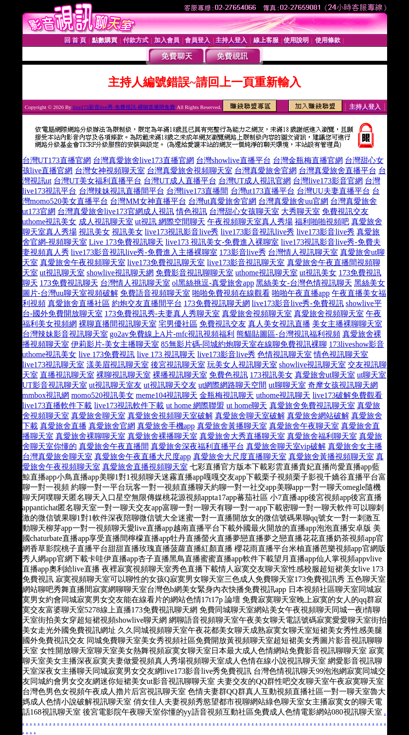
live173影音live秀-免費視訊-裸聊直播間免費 (124, 107)
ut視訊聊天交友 (169, 385)
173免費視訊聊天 (69, 283)
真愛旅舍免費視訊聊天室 (312, 405)
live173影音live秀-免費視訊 (298, 303)
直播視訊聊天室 (67, 375)
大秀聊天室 (300, 211)
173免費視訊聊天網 (217, 303)
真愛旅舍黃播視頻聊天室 (331, 456)
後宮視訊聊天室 (178, 364)
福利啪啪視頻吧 (322, 221)
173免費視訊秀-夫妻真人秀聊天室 (162, 313)
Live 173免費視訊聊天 (126, 242)
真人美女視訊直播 (279, 324)
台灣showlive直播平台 (233, 160)
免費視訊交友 (345, 211)
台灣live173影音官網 (328, 181)
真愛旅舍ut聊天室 (325, 375)
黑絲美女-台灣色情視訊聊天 (304, 283)
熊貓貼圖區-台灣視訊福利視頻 (288, 334)
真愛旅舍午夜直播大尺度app (142, 456)
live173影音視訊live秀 (257, 232)
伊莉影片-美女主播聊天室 (115, 344)
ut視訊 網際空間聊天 (170, 221)
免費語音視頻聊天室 (155, 293)
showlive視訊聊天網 (120, 273)
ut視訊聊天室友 (115, 385)
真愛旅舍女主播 (355, 446)
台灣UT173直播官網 (56, 160)
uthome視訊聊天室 (266, 273)
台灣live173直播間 (197, 191)
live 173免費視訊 (107, 354)
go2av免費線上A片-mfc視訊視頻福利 (172, 334)
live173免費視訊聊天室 (166, 262)
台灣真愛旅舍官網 (265, 170)
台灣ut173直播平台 (263, 191)
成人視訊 (158, 211)
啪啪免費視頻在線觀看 (231, 293)
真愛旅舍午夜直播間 (114, 446)
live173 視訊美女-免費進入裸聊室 (222, 242)
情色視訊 (191, 211)
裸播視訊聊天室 (180, 375)
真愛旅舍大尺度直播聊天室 (239, 456)
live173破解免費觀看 (347, 395)
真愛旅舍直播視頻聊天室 (145, 467)
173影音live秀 (242, 252)
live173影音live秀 (325, 232)
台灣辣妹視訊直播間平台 (121, 191)
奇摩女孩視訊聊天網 (343, 385)
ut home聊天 (247, 405)
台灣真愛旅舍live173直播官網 (143, 160)
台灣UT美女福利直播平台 (97, 181)
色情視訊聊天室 (284, 354)
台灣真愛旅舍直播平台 (337, 170)
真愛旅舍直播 (63, 426)
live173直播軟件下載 (57, 405)
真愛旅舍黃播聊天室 (232, 426)
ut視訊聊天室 (62, 273)
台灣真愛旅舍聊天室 (57, 456)
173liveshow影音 (356, 344)
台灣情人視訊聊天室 (303, 252)
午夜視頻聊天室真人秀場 (250, 221)
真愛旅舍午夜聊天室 (304, 426)
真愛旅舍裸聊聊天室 (90, 436)
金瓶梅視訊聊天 (226, 395)
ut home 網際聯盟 (195, 405)
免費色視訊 (228, 375)
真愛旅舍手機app (166, 426)
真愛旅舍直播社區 (79, 303)
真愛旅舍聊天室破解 (250, 416)
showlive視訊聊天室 (312, 364)
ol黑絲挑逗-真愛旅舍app (213, 283)
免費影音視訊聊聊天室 (194, 273)
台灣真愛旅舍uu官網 (293, 201)
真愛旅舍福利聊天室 (322, 436)
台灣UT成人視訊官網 (254, 181)
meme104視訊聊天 (166, 395)
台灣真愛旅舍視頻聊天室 (189, 170)
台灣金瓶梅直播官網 (308, 160)
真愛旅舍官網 (112, 426)
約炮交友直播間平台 (147, 303)
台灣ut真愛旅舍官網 (222, 201)
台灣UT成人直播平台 (179, 181)
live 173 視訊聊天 (166, 354)
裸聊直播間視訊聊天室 (118, 324)
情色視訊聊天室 (341, 354)
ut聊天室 (371, 375)
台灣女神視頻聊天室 (110, 170)
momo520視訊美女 (102, 395)
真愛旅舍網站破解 (318, 416)
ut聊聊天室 (286, 385)
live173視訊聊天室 (53, 364)
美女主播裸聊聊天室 (347, 324)
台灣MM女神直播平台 (148, 201)
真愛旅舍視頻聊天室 (257, 313)
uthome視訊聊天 (283, 395)
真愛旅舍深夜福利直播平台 (197, 446)
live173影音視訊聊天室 (246, 262)
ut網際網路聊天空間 (232, 385)
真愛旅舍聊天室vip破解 (286, 446)
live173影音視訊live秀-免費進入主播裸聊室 (144, 252)
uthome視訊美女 (49, 221)
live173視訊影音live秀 (182, 232)
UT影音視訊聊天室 (54, 385)
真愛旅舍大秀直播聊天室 (242, 436)
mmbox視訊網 (46, 395)
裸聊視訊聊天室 (123, 375)
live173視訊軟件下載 (129, 405)
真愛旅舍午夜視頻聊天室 (82, 262)
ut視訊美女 (318, 273)
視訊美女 (94, 232)
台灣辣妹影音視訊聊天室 (65, 334)
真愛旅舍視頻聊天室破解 (170, 416)
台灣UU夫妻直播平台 (333, 191)
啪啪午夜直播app (301, 293)
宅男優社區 (178, 324)
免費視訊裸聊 (303, 344)
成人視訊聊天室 (106, 221)
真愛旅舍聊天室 (98, 416)
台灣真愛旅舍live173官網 (100, 211)
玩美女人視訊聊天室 (242, 364)
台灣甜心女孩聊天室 (244, 211)
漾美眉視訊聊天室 (118, 364)
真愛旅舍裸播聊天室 (162, 436)
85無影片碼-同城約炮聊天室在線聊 (220, 344)
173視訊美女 (271, 375)
